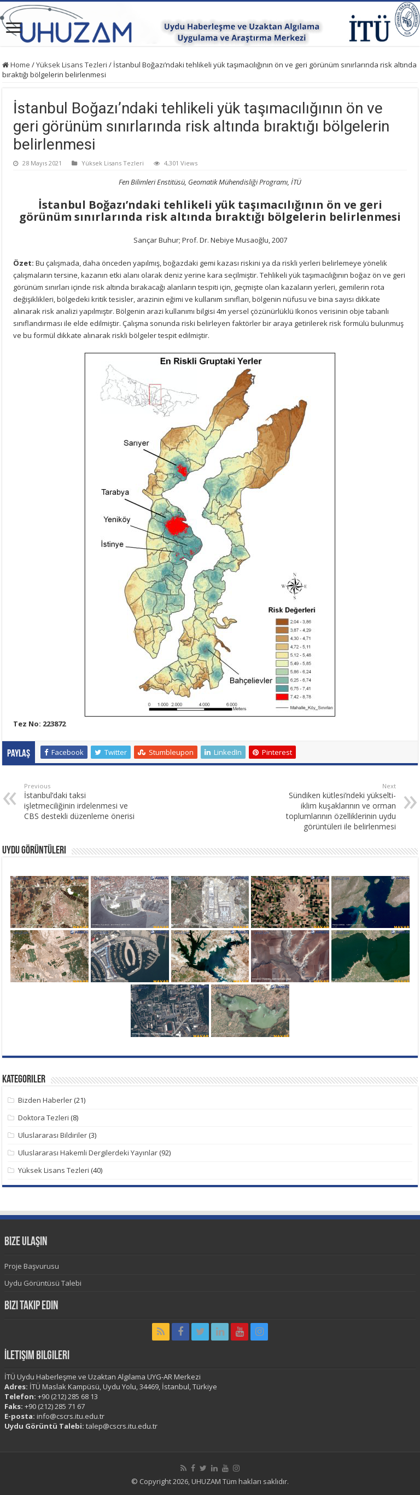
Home (16, 65)
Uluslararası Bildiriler (52, 1135)
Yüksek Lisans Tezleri (71, 65)
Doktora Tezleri (43, 1117)
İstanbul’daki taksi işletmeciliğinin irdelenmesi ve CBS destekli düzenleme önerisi (80, 801)
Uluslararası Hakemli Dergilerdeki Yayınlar (88, 1153)
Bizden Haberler (45, 1100)
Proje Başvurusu (31, 1266)
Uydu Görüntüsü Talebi (42, 1283)
